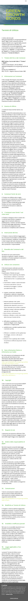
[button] (26, 1)
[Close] (25, 585)
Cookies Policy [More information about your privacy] (9, 594)
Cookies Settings (14, 598)
